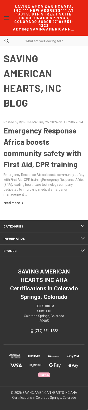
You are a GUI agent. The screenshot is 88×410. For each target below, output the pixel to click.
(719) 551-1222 (46, 331)
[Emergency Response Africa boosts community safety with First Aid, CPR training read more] (14, 203)
